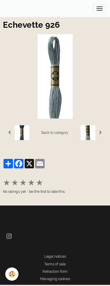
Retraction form (55, 271)
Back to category (54, 132)
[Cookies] (11, 274)
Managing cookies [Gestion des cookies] (55, 279)
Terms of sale (55, 264)
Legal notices (55, 256)
